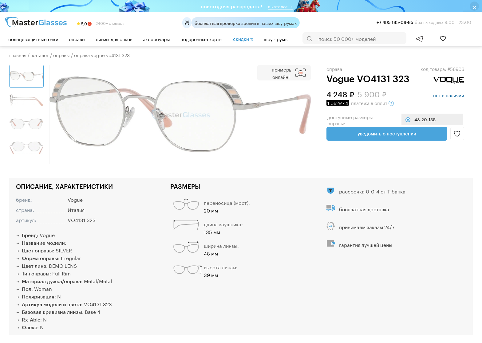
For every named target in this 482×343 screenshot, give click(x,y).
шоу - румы (276, 38)
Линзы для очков (114, 38)
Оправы (77, 38)
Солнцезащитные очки (33, 38)
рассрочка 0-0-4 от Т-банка (372, 191)
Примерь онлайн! (281, 72)
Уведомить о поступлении (387, 133)
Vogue (75, 199)
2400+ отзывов (100, 23)
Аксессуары (156, 38)
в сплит (360, 102)
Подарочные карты (201, 38)
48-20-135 (425, 119)
